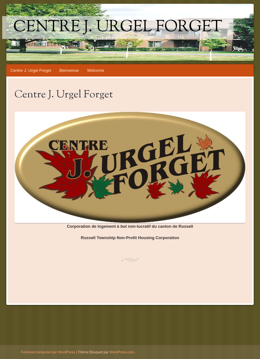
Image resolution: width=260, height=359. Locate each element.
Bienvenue (69, 70)
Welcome (95, 70)
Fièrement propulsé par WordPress (48, 352)
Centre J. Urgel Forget (117, 27)
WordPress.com (122, 352)
